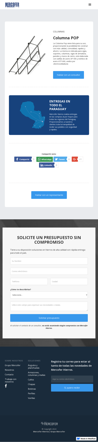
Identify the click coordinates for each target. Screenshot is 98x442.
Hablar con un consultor (68, 74)
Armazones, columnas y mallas (36, 373)
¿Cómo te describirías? (23, 289)
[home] (12, 4)
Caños (31, 379)
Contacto (9, 374)
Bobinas (32, 388)
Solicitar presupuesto (49, 314)
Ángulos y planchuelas (33, 366)
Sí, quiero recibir (72, 387)
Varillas (31, 398)
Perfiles (31, 393)
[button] (90, 4)
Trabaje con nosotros (10, 380)
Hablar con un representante (49, 195)
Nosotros (9, 370)
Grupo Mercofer (12, 365)
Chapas (31, 384)
